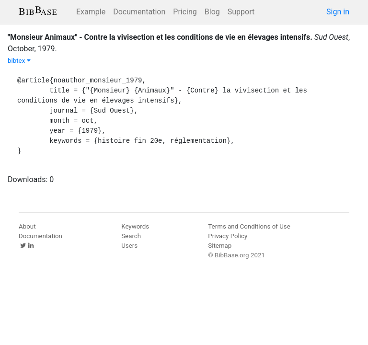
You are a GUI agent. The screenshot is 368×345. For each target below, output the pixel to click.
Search (131, 236)
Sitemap (219, 245)
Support (241, 11)
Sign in (337, 11)
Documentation (139, 11)
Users (129, 245)
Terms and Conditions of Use (249, 226)
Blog (212, 11)
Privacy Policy (227, 236)
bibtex (19, 60)
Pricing (185, 11)
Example (90, 11)
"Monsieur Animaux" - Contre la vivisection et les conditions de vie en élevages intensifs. (160, 37)
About (27, 226)
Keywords (135, 226)
